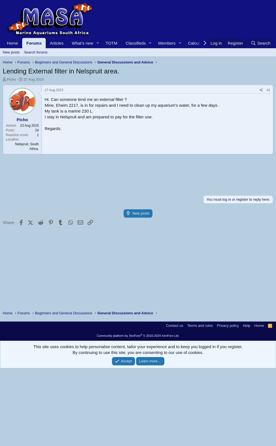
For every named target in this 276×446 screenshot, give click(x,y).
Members (167, 43)
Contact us (174, 403)
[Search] (260, 43)
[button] (97, 43)
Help (247, 403)
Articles (56, 43)
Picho (11, 79)
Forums (34, 43)
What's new (82, 43)
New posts (11, 52)
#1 (268, 168)
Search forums (36, 52)
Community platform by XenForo (138, 413)
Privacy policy (228, 403)
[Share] (261, 168)
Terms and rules (200, 403)
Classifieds (136, 43)
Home (12, 43)
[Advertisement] (138, 123)
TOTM (111, 43)
